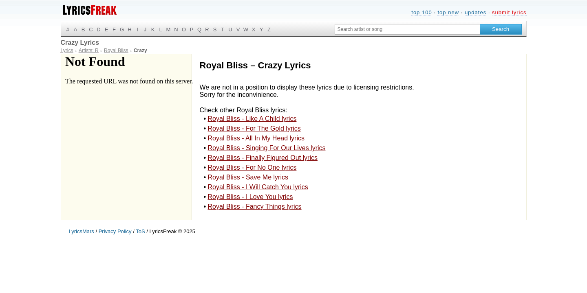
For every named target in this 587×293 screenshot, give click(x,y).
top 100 (421, 12)
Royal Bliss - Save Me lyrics (248, 177)
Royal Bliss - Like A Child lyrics (252, 118)
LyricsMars (81, 231)
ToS (140, 231)
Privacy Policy (115, 231)
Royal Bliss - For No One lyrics (252, 167)
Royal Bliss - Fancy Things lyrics (255, 206)
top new (448, 12)
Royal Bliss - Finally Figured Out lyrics (263, 157)
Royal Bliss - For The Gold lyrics (254, 128)
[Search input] (407, 29)
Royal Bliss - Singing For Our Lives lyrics (267, 147)
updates (475, 12)
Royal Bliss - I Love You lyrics (250, 196)
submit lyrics (509, 12)
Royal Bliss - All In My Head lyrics (256, 138)
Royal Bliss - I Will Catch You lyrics (258, 187)
